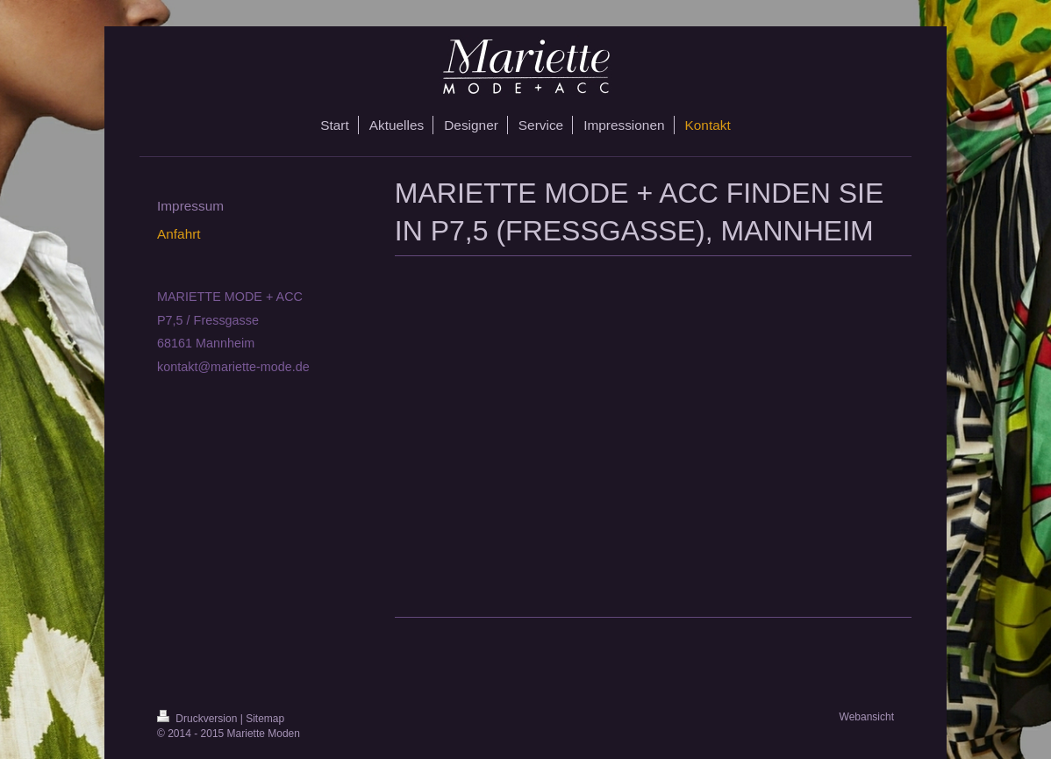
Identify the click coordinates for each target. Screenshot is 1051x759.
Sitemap (265, 718)
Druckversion (198, 718)
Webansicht (867, 717)
